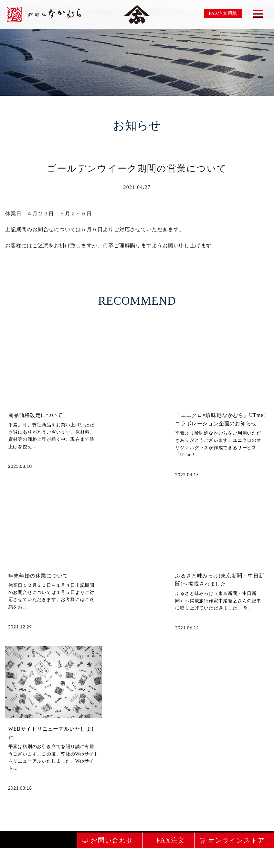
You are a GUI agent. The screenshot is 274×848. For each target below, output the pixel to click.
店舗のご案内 (113, 763)
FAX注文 (170, 840)
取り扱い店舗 (153, 763)
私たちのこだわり (29, 763)
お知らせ (228, 763)
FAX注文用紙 (223, 13)
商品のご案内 (73, 763)
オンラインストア (236, 840)
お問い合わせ (74, 832)
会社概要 (259, 763)
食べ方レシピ (193, 763)
